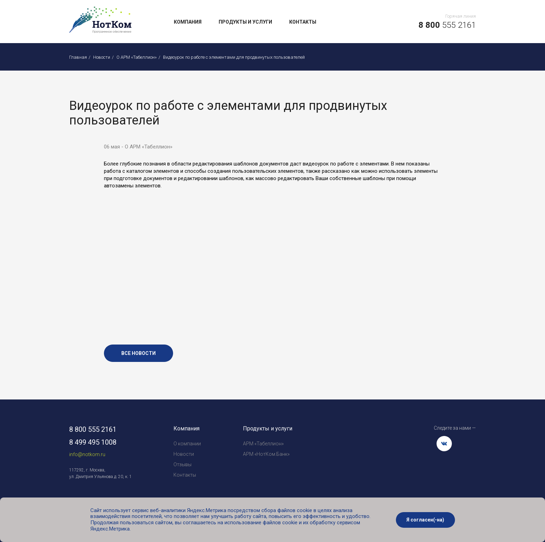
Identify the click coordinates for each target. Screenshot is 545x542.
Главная (78, 57)
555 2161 (447, 25)
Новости (101, 57)
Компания (188, 22)
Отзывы (182, 464)
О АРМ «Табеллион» (136, 57)
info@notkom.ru (87, 454)
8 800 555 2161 (92, 429)
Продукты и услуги (245, 22)
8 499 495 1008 (92, 442)
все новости (138, 353)
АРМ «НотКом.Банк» (266, 454)
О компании (187, 443)
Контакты (302, 22)
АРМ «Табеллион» (263, 443)
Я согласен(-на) (425, 520)
